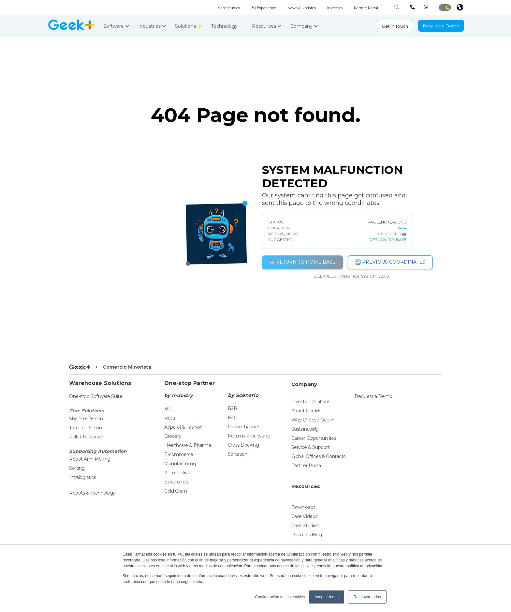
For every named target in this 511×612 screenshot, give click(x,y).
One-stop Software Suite (95, 396)
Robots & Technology (92, 493)
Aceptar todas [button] (326, 597)
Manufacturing (180, 464)
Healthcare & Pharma (187, 445)
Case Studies (229, 8)
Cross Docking (243, 445)
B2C (232, 418)
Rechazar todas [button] (367, 597)
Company (304, 26)
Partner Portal (366, 8)
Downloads (303, 507)
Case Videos (304, 516)
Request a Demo (441, 25)
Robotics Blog (306, 535)
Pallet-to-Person (86, 437)
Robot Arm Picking (89, 459)
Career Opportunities (313, 438)
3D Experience (263, 8)
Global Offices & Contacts (318, 456)
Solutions (186, 26)
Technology (227, 26)
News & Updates (301, 8)
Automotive (177, 473)
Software (116, 26)
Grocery (172, 436)
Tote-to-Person (85, 428)
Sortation (237, 454)
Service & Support (310, 447)
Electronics (176, 482)
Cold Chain (175, 491)
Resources (266, 26)
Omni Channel (243, 427)
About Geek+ (305, 411)
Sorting (77, 468)
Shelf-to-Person (86, 418)
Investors (335, 8)
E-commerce (178, 454)
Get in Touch (395, 26)
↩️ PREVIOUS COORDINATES (390, 262)
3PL (168, 409)
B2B (232, 408)
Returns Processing (249, 436)
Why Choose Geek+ (313, 420)
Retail (170, 418)
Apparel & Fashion (183, 427)
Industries (152, 26)
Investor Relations (310, 402)
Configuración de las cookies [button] (280, 597)
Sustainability (305, 429)
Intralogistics (82, 477)
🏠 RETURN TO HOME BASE (302, 262)
